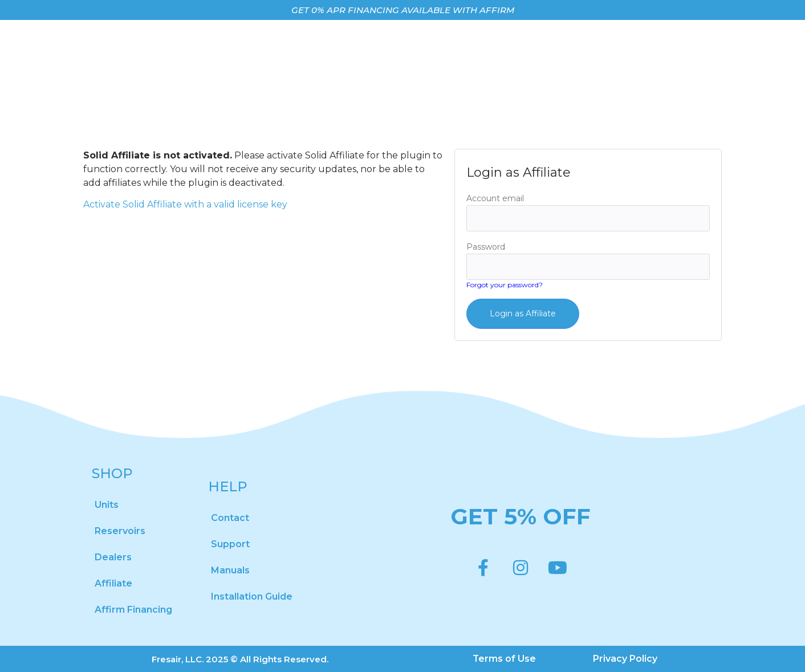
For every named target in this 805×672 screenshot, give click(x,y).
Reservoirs (120, 531)
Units (107, 504)
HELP (227, 486)
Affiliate (113, 583)
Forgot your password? (504, 284)
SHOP (112, 473)
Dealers (113, 557)
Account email (495, 198)
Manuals (230, 570)
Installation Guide (251, 596)
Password (485, 247)
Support (230, 544)
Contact (230, 517)
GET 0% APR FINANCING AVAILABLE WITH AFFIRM (402, 10)
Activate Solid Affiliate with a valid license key (185, 204)
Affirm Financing (133, 609)
